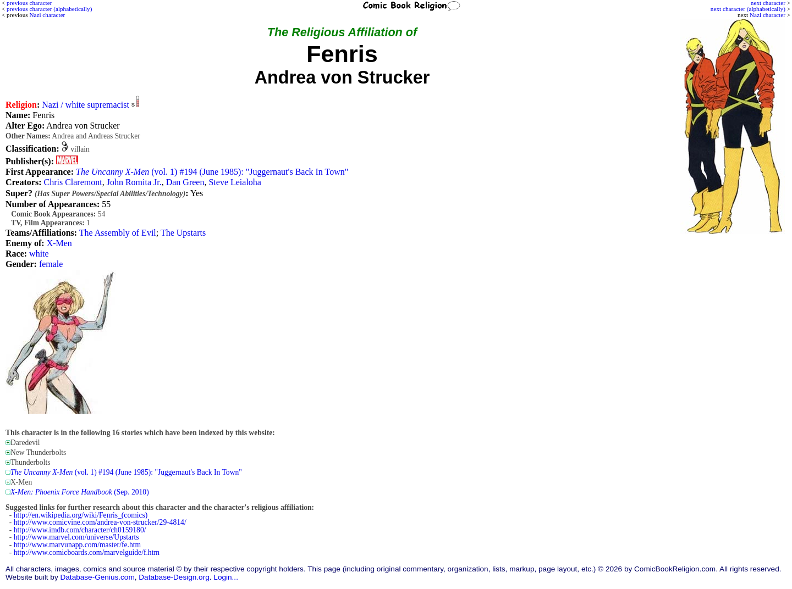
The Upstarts (183, 232)
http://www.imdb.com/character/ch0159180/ (80, 530)
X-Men (59, 243)
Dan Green (185, 182)
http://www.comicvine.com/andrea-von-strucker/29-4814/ (100, 522)
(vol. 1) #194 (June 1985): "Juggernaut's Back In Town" (212, 171)
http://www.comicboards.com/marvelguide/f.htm (87, 552)
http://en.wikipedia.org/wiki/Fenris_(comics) (81, 515)
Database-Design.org (174, 577)
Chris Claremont (72, 182)
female (51, 264)
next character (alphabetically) (748, 8)
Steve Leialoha (234, 182)
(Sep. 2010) (79, 492)
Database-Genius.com (97, 577)
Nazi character (767, 15)
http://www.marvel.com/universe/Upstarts (76, 537)
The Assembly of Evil (117, 232)
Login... (225, 577)
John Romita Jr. (134, 182)
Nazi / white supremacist (85, 104)
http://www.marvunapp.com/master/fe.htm (77, 545)
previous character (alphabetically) (49, 8)
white (39, 253)
